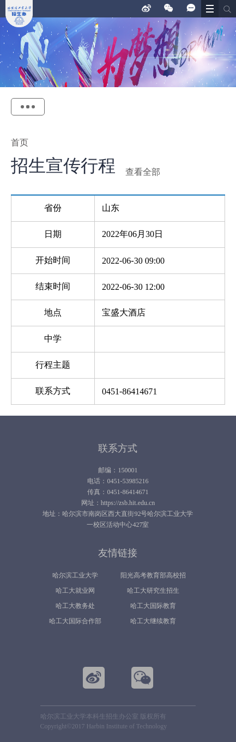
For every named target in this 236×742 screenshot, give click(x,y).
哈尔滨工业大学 (75, 575)
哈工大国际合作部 (75, 621)
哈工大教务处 (75, 606)
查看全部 (142, 172)
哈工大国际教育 (153, 606)
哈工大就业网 (75, 590)
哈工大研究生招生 (153, 590)
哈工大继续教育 (153, 621)
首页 (19, 142)
